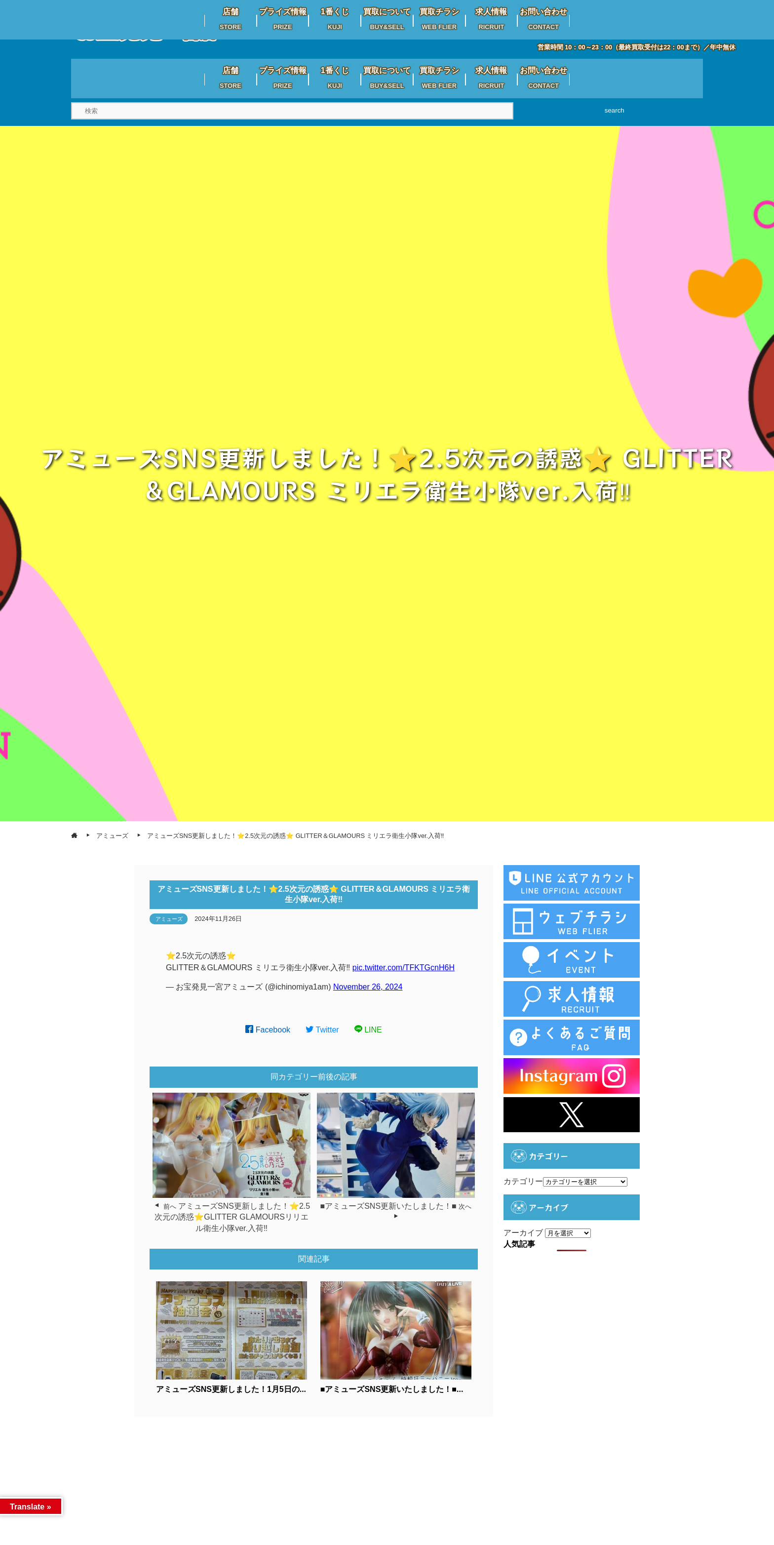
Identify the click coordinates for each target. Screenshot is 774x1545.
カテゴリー (523, 1181)
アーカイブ (523, 1232)
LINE (368, 1030)
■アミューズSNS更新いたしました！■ (388, 1206)
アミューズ (169, 919)
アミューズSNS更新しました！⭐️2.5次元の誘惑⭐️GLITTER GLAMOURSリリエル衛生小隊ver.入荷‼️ (232, 1217)
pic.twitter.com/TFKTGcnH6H (403, 967)
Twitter (322, 1030)
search (614, 110)
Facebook (267, 1030)
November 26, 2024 (368, 987)
